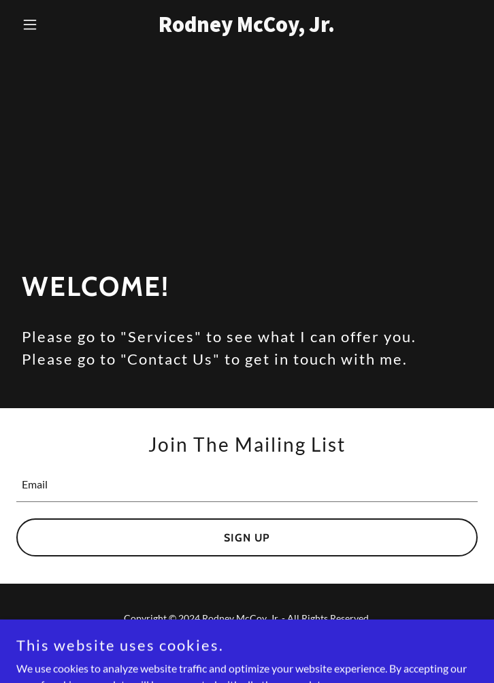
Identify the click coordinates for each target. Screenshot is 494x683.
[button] (51, 24)
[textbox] (247, 484)
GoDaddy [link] (273, 648)
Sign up (247, 537)
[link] (247, 27)
